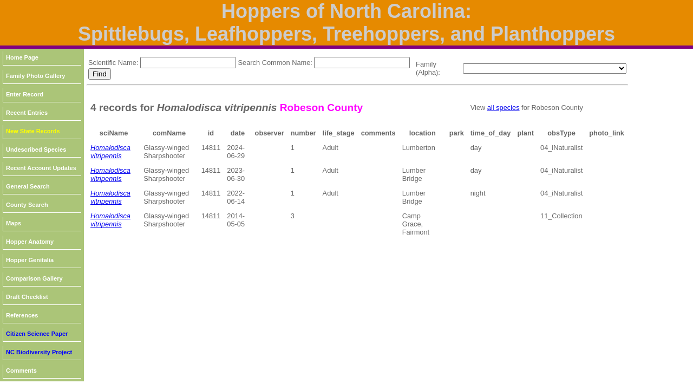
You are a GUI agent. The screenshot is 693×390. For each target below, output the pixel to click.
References (22, 315)
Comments (21, 370)
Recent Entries (27, 112)
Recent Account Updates (41, 168)
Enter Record (24, 94)
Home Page (22, 57)
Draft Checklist (27, 297)
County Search (27, 205)
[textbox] (188, 62)
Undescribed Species (36, 149)
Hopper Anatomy (30, 241)
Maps (13, 223)
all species (503, 107)
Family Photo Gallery (35, 76)
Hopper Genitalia (30, 260)
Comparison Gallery (34, 278)
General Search (28, 186)
